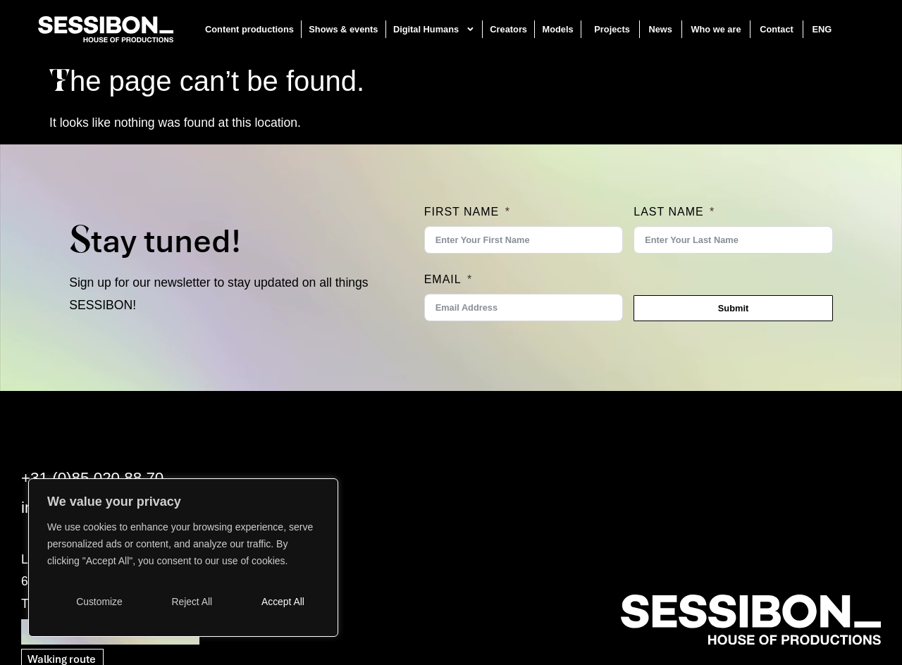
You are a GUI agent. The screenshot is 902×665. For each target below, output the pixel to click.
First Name (462, 212)
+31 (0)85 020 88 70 (92, 478)
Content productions (249, 29)
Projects (613, 29)
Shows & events (343, 29)
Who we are (716, 29)
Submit (733, 308)
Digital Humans (434, 29)
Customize (99, 601)
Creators (509, 29)
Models (558, 29)
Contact (776, 29)
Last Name (668, 212)
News (660, 29)
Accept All (282, 601)
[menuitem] (830, 29)
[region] (183, 558)
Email (443, 279)
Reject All (191, 601)
